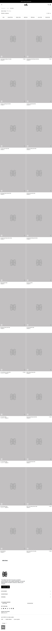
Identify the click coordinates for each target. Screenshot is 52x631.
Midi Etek (25, 17)
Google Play (30, 603)
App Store (4, 603)
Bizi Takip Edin (4, 606)
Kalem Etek (18, 17)
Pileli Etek (33, 17)
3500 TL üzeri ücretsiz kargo (26, 1)
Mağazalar (6, 587)
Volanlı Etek (47, 17)
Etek (8, 8)
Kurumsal (3, 597)
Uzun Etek (40, 17)
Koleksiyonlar (4, 594)
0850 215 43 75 (4, 612)
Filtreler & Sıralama (5, 13)
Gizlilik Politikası (9, 619)
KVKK (2, 619)
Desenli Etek (10, 17)
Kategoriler (3, 8)
